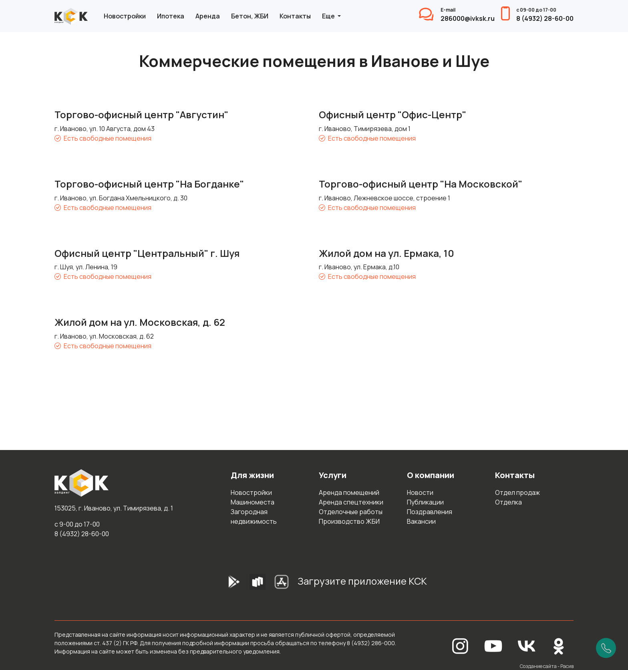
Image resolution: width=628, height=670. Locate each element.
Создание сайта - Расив (547, 666)
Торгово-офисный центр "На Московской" (420, 183)
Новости (420, 492)
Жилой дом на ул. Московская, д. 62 (139, 322)
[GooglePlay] (221, 584)
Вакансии (421, 521)
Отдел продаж (517, 492)
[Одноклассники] (559, 645)
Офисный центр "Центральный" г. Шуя (147, 253)
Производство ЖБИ (349, 521)
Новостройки (125, 16)
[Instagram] (460, 645)
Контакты (295, 16)
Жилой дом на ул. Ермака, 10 (386, 253)
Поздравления (429, 511)
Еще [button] (329, 16)
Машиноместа (252, 502)
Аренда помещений (349, 492)
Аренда (207, 16)
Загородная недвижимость (254, 516)
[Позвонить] (606, 648)
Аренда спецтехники (351, 502)
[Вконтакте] (527, 645)
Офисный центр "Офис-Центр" (392, 114)
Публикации (425, 502)
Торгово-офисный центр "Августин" (141, 114)
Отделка (508, 502)
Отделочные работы (350, 511)
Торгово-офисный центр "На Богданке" (149, 183)
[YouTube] (493, 645)
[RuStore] (258, 584)
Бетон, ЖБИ (249, 16)
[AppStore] (282, 584)
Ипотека (170, 16)
